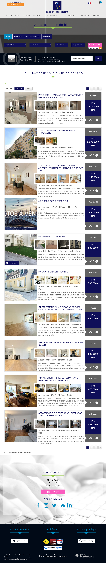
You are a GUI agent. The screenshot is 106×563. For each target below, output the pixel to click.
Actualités (85, 15)
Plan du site (7, 558)
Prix (19, 89)
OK (99, 58)
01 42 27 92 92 (53, 485)
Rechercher (94, 44)
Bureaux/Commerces (51, 15)
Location (26, 15)
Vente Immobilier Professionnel (27, 36)
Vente (17, 15)
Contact (96, 15)
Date (28, 88)
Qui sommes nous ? (70, 15)
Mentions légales (15, 558)
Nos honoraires (24, 558)
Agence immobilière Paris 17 (12, 83)
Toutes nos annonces (13, 559)
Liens (30, 558)
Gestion (36, 15)
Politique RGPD (23, 559)
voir (93, 120)
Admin (6, 559)
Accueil (9, 15)
